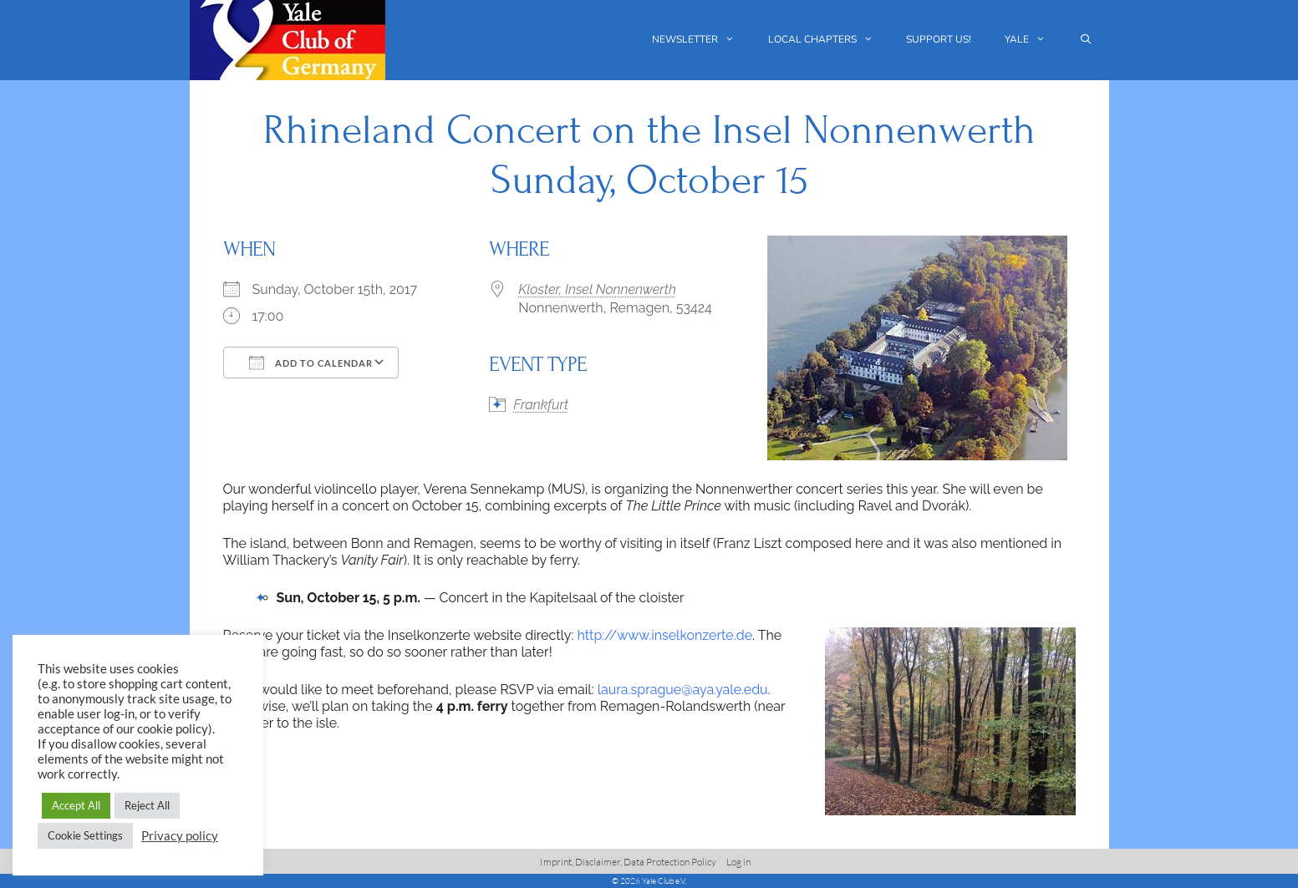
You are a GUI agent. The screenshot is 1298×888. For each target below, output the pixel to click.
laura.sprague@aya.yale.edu (683, 690)
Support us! (938, 39)
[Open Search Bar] (1085, 39)
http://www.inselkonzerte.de (664, 635)
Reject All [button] (147, 805)
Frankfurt (540, 405)
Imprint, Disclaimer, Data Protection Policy (628, 861)
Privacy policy (179, 836)
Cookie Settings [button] (85, 835)
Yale (1033, 39)
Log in (738, 861)
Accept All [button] (76, 805)
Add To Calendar (311, 362)
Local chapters (829, 39)
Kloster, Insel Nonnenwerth (597, 289)
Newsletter (701, 39)
